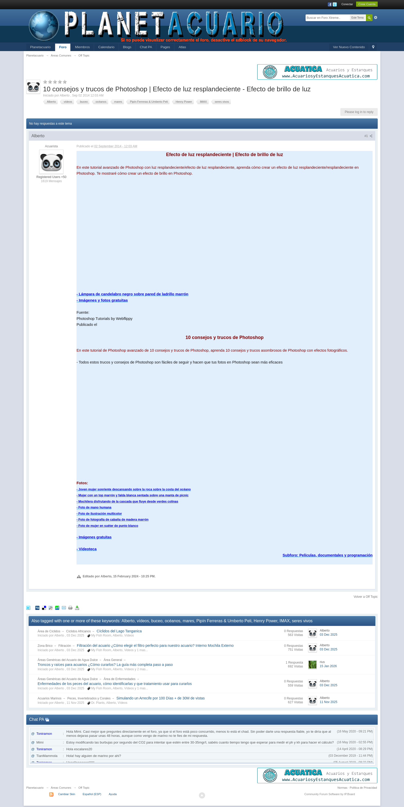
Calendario (106, 47)
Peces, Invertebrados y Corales (88, 698)
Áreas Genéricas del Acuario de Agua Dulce (68, 660)
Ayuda (113, 794)
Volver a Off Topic (366, 597)
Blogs (127, 47)
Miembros (82, 47)
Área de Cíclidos (49, 631)
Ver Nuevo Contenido (349, 47)
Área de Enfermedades (119, 679)
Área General (113, 660)
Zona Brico (45, 646)
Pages (165, 47)
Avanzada (376, 17)
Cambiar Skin (66, 794)
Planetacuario (40, 47)
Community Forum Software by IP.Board (329, 794)
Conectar (347, 4)
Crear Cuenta (366, 4)
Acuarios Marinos (50, 698)
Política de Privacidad (363, 787)
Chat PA (146, 47)
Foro (62, 47)
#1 (368, 136)
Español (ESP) (92, 794)
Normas (343, 787)
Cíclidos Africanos (78, 631)
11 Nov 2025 (328, 702)
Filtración (64, 646)
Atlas (182, 47)
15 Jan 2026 (328, 666)
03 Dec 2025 (328, 634)
